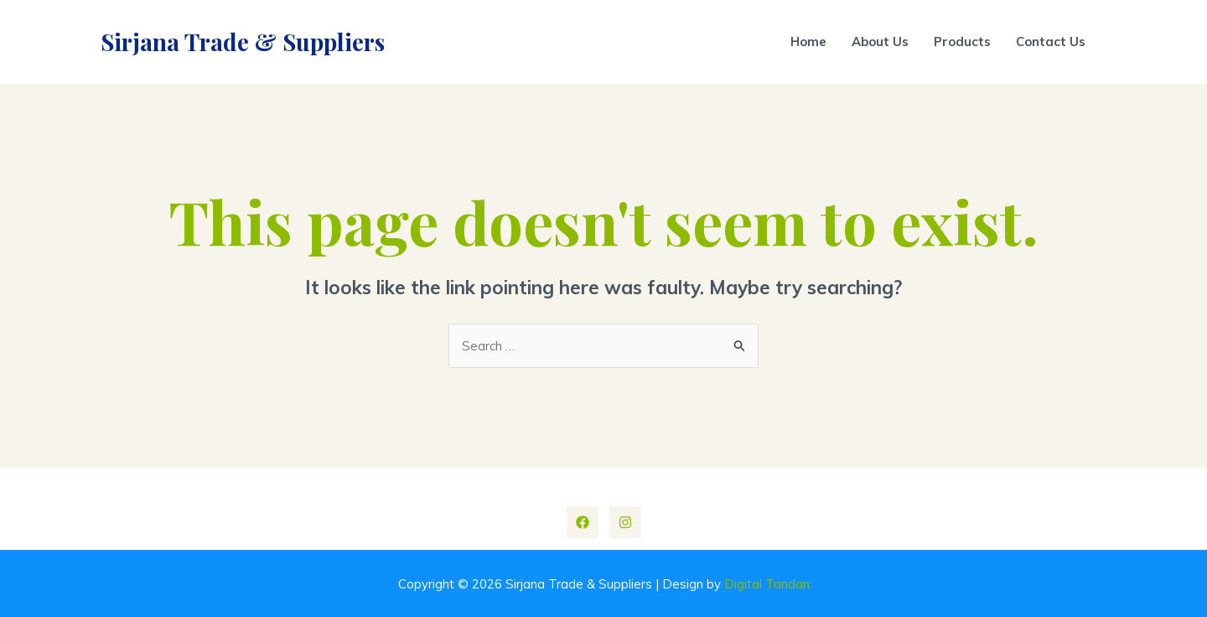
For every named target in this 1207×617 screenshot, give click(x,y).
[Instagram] (625, 522)
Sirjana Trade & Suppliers (243, 41)
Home (808, 41)
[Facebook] (582, 522)
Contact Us (1050, 41)
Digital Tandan (767, 584)
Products (962, 41)
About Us (880, 41)
